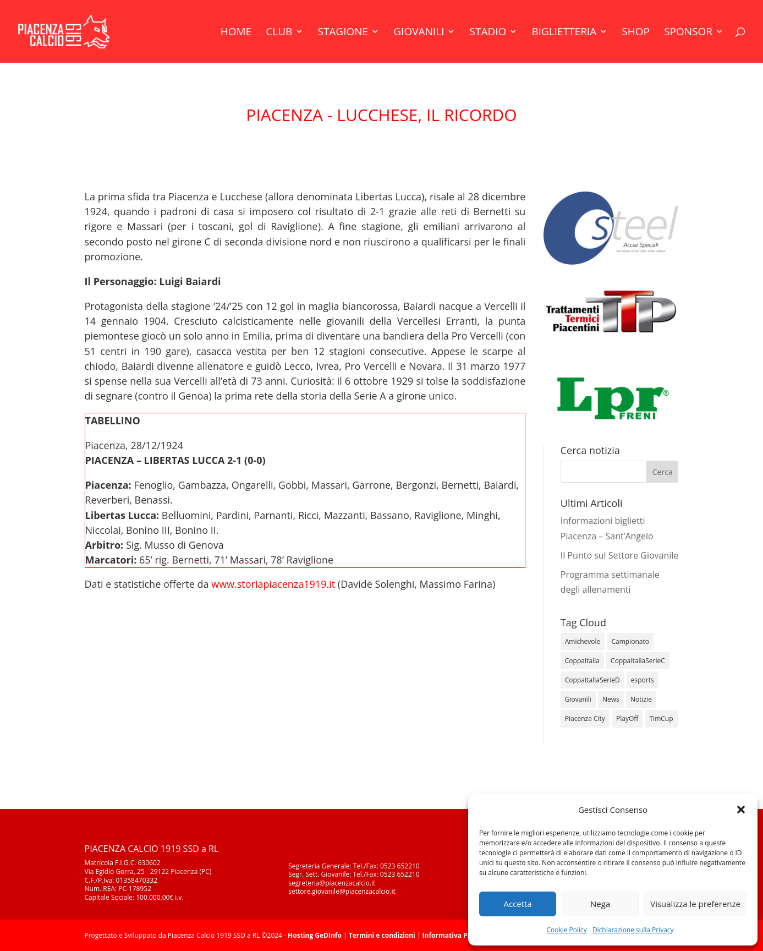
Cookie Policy (566, 929)
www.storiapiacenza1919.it (273, 584)
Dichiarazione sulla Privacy (633, 929)
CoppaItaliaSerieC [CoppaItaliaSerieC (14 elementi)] (638, 660)
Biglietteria (563, 33)
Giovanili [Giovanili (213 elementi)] (578, 699)
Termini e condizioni (382, 935)
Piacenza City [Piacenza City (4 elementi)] (585, 718)
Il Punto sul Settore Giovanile (620, 555)
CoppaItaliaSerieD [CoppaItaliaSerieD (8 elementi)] (592, 680)
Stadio (488, 33)
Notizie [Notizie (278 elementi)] (641, 699)
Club (279, 33)
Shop (636, 33)
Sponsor (688, 33)
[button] (740, 809)
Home (236, 33)
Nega (600, 903)
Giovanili (418, 33)
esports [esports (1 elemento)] (642, 680)
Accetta (517, 903)
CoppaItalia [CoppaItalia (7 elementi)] (582, 660)
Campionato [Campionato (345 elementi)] (630, 641)
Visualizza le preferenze (695, 903)
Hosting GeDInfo (315, 935)
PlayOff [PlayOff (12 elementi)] (627, 718)
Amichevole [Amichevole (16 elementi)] (583, 641)
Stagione (342, 33)
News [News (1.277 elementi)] (610, 699)
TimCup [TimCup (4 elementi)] (661, 718)
